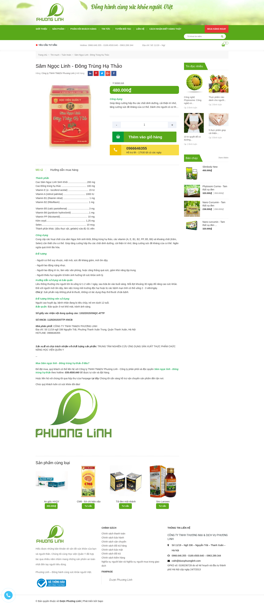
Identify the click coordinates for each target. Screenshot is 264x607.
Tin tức (106, 29)
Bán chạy (192, 158)
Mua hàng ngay (216, 29)
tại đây (95, 378)
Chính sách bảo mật (112, 549)
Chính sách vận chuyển (114, 541)
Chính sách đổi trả (111, 553)
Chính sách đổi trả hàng (114, 545)
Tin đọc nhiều (194, 66)
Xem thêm (223, 157)
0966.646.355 (179, 555)
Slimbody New (210, 166)
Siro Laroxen (163, 501)
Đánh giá (119, 83)
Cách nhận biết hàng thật (165, 29)
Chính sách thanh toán (113, 533)
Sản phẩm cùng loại (53, 463)
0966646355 (136, 148)
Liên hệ (140, 29)
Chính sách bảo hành (113, 537)
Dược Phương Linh (120, 579)
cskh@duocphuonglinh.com (186, 560)
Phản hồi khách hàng (83, 29)
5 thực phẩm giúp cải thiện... (217, 131)
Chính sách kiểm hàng (113, 557)
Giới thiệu (41, 29)
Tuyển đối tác (123, 29)
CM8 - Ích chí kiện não (89, 501)
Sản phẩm (58, 29)
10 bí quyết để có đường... (192, 138)
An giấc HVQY (51, 501)
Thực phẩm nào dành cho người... (217, 98)
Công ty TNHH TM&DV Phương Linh (58, 73)
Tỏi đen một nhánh (126, 501)
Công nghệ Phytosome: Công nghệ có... (192, 100)
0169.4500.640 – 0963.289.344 (204, 555)
